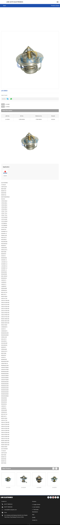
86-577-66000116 (8, 510)
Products (34, 508)
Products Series (55, 5)
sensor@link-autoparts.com (10, 516)
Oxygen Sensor (36, 511)
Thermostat (35, 516)
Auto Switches (36, 513)
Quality (33, 524)
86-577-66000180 (8, 513)
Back (4, 5)
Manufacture (35, 518)
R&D (33, 521)
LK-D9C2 (7, 106)
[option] (8, 479)
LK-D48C (7, 104)
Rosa (5, 519)
